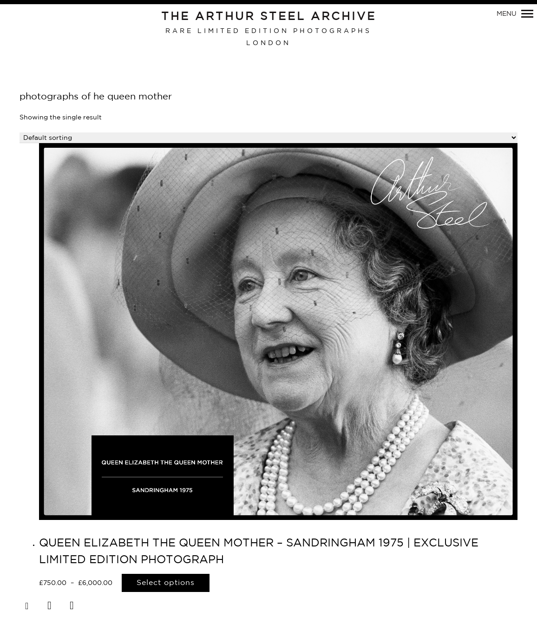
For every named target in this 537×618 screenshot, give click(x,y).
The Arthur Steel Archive (268, 17)
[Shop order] (268, 137)
